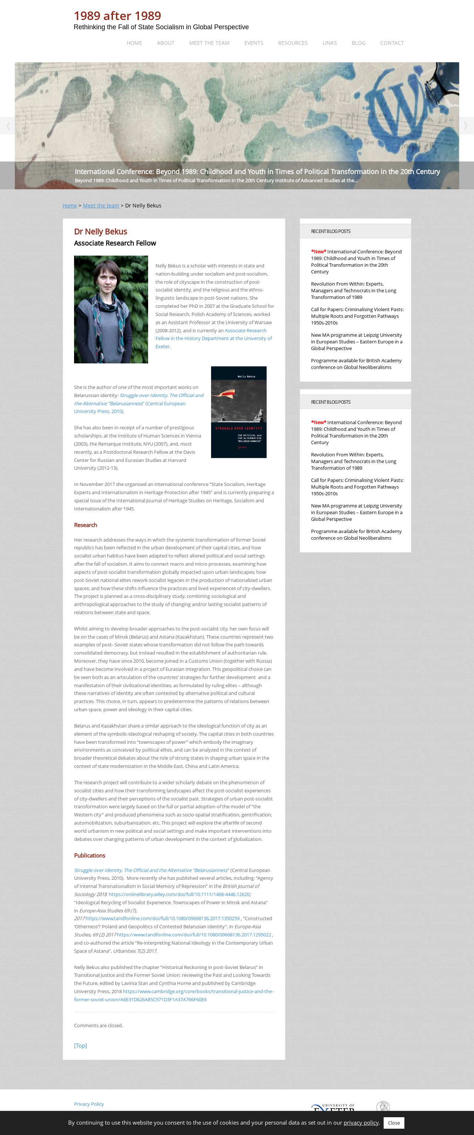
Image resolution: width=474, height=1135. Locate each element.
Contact (392, 42)
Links (330, 42)
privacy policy (361, 1122)
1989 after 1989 (117, 15)
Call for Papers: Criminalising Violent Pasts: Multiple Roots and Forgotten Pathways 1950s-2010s (357, 316)
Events (253, 42)
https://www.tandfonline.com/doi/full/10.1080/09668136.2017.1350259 (163, 918)
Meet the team (209, 42)
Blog (358, 42)
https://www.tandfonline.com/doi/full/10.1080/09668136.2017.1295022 (194, 934)
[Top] (80, 1045)
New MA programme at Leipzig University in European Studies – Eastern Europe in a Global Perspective (357, 342)
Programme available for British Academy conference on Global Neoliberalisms (356, 363)
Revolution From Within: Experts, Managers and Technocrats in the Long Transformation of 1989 (353, 290)
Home (134, 42)
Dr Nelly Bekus (100, 231)
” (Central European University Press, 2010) (138, 403)
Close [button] (394, 1122)
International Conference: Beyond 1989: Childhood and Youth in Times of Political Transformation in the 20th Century (257, 171)
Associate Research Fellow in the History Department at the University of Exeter (214, 338)
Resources (293, 42)
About (165, 42)
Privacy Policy (89, 1104)
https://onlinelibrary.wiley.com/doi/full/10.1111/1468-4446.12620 (179, 894)
